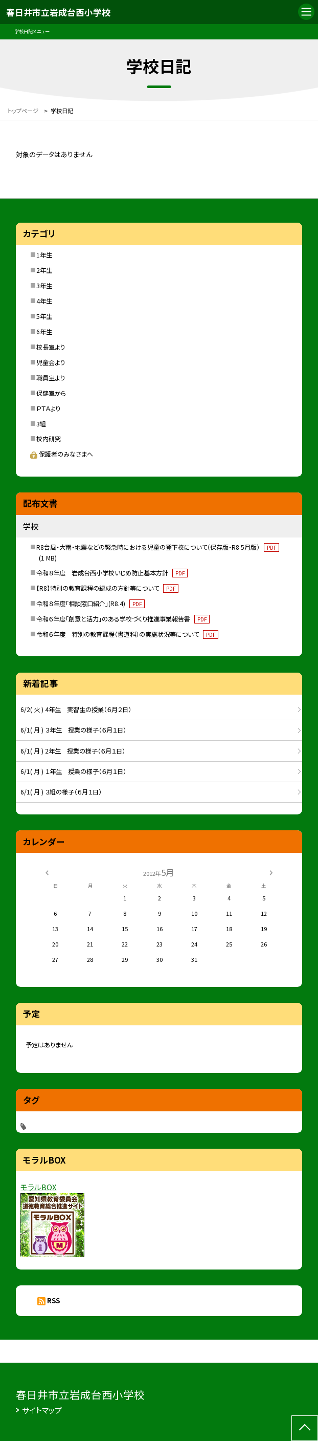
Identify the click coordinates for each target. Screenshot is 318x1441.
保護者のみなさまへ (61, 453)
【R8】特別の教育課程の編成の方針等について (107, 588)
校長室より (50, 346)
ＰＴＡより (48, 408)
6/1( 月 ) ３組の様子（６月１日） (61, 791)
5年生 (44, 316)
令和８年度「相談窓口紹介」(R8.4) (90, 603)
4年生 (44, 300)
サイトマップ (42, 1410)
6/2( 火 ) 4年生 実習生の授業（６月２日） (75, 709)
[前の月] (46, 872)
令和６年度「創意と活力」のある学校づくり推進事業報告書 (123, 618)
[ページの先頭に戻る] (304, 1428)
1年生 (44, 254)
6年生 (44, 331)
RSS (53, 1300)
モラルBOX (38, 1186)
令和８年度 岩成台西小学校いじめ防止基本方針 (112, 572)
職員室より (50, 377)
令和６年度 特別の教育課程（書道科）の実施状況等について (127, 634)
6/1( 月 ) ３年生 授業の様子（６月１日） (73, 729)
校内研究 (48, 438)
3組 (41, 423)
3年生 (44, 285)
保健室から (51, 393)
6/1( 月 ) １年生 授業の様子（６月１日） (73, 771)
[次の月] (270, 872)
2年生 (44, 270)
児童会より (50, 362)
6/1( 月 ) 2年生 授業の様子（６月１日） (72, 750)
